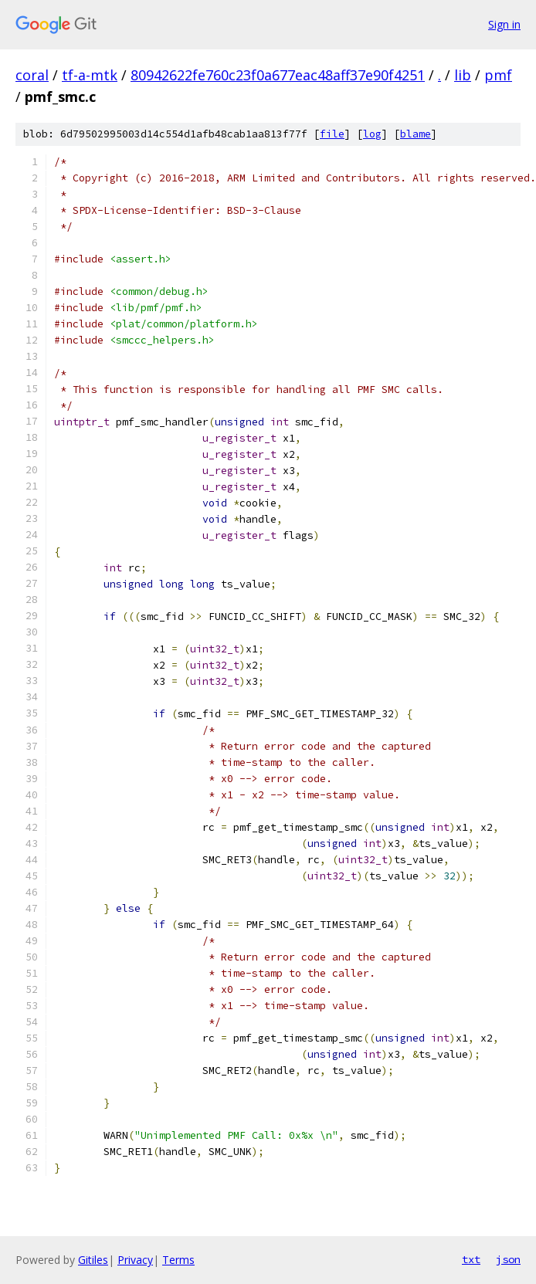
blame (415, 134)
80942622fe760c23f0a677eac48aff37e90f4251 (278, 75)
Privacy (135, 1259)
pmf (498, 75)
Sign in (504, 24)
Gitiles (93, 1259)
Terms (178, 1259)
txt (471, 1259)
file (332, 134)
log (372, 134)
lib (462, 75)
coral (32, 75)
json (508, 1259)
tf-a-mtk (89, 75)
